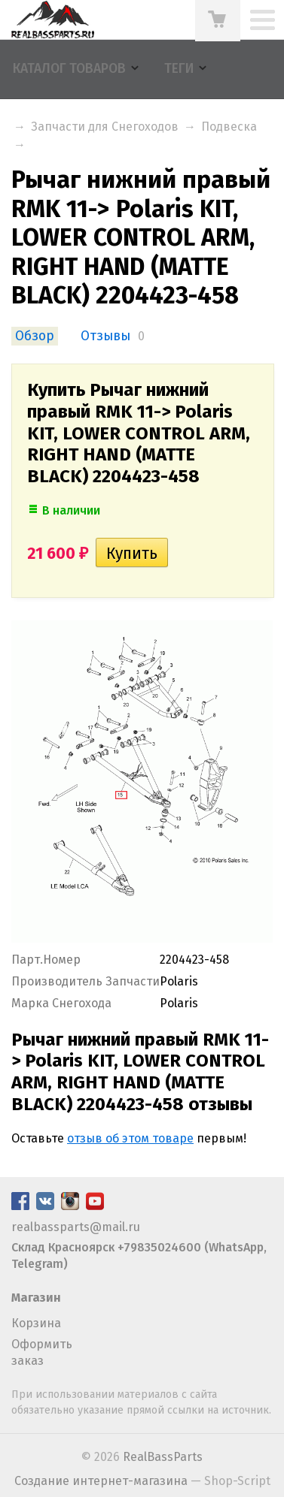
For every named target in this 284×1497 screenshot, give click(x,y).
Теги (179, 69)
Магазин (36, 1297)
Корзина (36, 1323)
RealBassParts (163, 1457)
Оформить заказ (41, 1352)
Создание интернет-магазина (101, 1481)
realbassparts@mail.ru (75, 1227)
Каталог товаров (69, 69)
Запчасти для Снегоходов (105, 126)
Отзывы (105, 336)
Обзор (34, 336)
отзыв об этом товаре (130, 1138)
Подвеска (229, 126)
